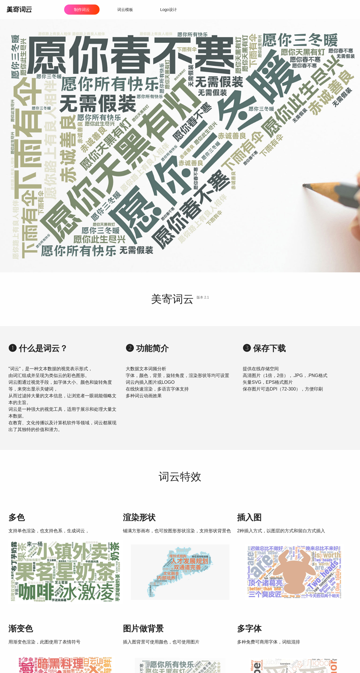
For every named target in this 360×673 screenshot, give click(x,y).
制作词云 (82, 9)
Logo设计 (168, 9)
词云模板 (125, 9)
